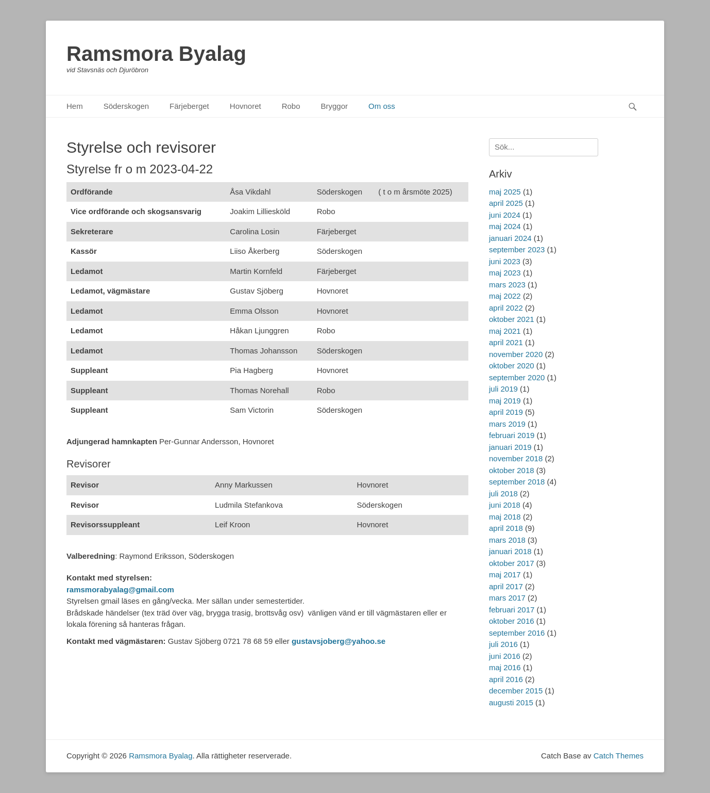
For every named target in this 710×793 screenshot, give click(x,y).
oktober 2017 (511, 563)
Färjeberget (189, 106)
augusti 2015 (511, 702)
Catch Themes (619, 755)
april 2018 (506, 528)
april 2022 (506, 307)
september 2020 (517, 377)
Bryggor (334, 106)
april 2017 (506, 586)
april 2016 (506, 679)
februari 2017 (511, 609)
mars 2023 (507, 284)
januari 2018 (510, 551)
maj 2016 (505, 667)
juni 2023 (504, 261)
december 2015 (516, 690)
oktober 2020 (511, 365)
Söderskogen (126, 106)
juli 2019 (503, 388)
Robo (291, 106)
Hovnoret (245, 106)
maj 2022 (505, 296)
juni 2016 (504, 656)
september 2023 (517, 249)
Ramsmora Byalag (156, 53)
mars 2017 (507, 597)
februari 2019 (511, 435)
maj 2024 (505, 226)
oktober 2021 (511, 319)
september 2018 (517, 481)
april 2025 (506, 203)
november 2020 (516, 354)
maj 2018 (505, 516)
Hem (74, 106)
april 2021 (506, 342)
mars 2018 (507, 540)
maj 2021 (505, 331)
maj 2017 (505, 574)
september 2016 (517, 632)
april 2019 (506, 412)
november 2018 (516, 458)
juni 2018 (504, 504)
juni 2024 (504, 215)
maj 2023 (505, 272)
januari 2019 (510, 447)
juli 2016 (503, 644)
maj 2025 (505, 191)
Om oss (381, 106)
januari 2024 (510, 238)
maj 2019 (505, 400)
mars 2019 (507, 423)
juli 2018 (503, 493)
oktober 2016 (511, 621)
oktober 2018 (511, 470)
